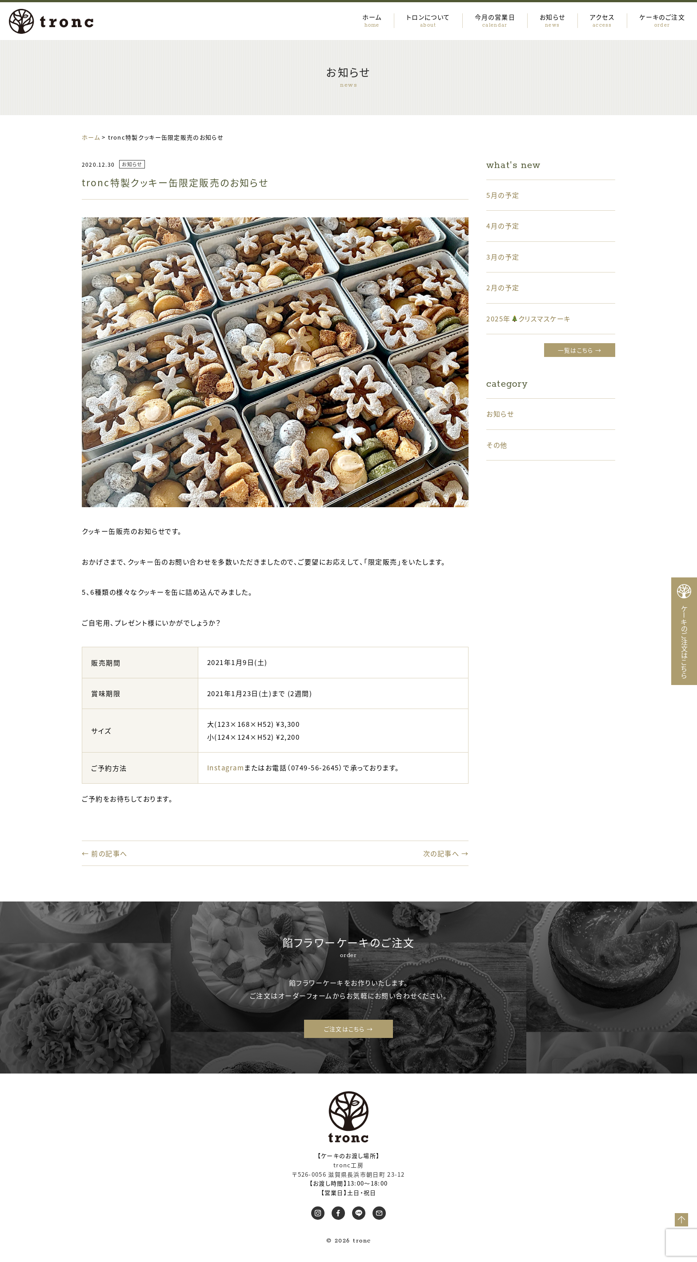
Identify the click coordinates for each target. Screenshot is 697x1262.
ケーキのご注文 (662, 20)
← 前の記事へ (105, 853)
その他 (497, 444)
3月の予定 (503, 256)
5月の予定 (503, 195)
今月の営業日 (495, 20)
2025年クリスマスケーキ (528, 318)
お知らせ (552, 20)
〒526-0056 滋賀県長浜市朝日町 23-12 (348, 1174)
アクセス (602, 20)
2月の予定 (503, 287)
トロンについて (428, 20)
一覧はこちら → (579, 350)
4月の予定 (503, 225)
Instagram (225, 767)
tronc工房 (348, 1165)
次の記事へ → (446, 853)
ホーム (372, 20)
